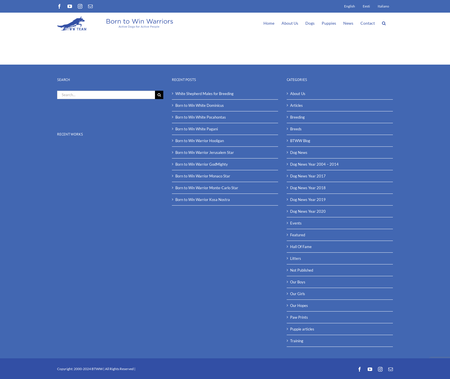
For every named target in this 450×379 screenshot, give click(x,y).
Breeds (296, 129)
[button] (384, 22)
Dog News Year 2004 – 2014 (314, 164)
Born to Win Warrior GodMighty (201, 164)
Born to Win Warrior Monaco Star (202, 176)
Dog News (298, 152)
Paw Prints (299, 317)
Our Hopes (299, 305)
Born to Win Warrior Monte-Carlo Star (206, 187)
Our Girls (297, 293)
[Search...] (106, 95)
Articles (296, 105)
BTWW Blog (300, 140)
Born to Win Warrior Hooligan (199, 140)
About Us (297, 93)
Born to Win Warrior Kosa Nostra (202, 199)
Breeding (297, 117)
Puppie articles (302, 329)
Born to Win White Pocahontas (200, 117)
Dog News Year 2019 (308, 199)
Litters (295, 258)
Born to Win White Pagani (196, 129)
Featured (297, 235)
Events (296, 223)
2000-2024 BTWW (88, 369)
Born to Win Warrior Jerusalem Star (204, 152)
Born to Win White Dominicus (199, 105)
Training (296, 341)
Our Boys (297, 282)
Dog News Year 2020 (308, 211)
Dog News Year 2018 (308, 187)
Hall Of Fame (301, 246)
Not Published (301, 270)
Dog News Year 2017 (308, 176)
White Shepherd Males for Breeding (204, 93)
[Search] (159, 95)
